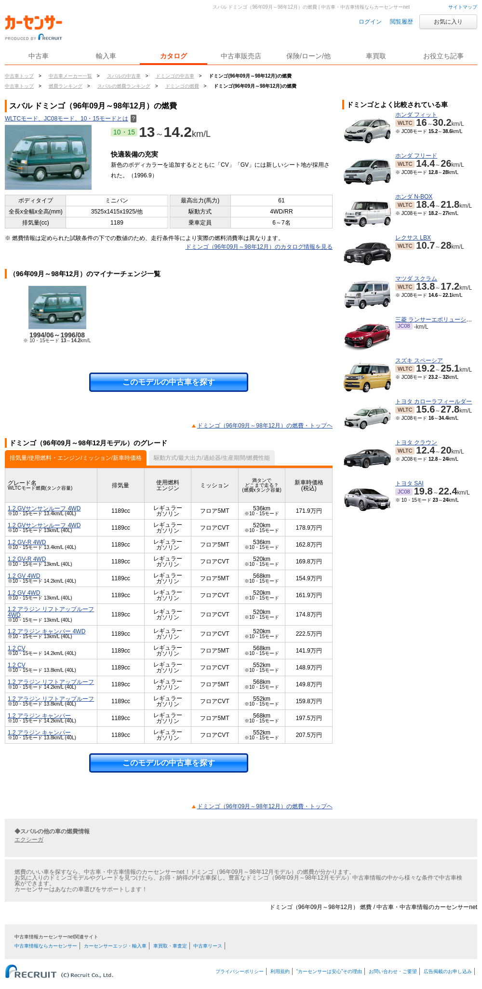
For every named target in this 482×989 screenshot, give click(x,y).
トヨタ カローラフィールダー (433, 401)
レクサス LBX (413, 237)
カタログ (173, 56)
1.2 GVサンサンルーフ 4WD (44, 508)
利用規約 (280, 971)
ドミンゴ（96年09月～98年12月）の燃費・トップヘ (265, 425)
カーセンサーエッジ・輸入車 (115, 946)
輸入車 (106, 56)
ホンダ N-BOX (413, 196)
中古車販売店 (241, 56)
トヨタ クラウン (416, 442)
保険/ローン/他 (308, 56)
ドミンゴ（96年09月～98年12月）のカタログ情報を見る (259, 246)
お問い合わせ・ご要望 (393, 971)
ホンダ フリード (416, 155)
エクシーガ (28, 839)
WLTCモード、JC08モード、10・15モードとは (70, 118)
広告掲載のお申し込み (448, 971)
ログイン (370, 21)
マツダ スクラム (416, 278)
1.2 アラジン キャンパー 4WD (46, 631)
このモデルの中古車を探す (168, 382)
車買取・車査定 (170, 946)
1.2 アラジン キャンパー (39, 715)
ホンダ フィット (416, 114)
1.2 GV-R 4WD (27, 542)
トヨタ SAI (409, 483)
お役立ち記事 (443, 56)
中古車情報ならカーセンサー (45, 946)
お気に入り (448, 21)
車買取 (376, 56)
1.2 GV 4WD (24, 576)
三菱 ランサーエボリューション (436, 319)
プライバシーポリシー (239, 971)
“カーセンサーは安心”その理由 (329, 971)
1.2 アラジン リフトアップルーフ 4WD (51, 612)
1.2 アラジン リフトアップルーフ (51, 682)
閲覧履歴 (401, 21)
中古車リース (207, 946)
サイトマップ (462, 7)
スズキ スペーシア (419, 360)
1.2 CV (17, 648)
